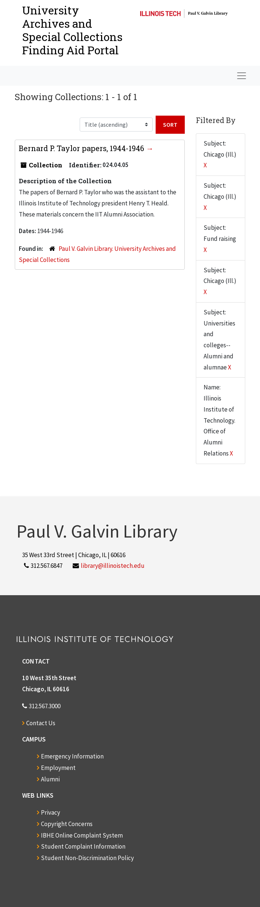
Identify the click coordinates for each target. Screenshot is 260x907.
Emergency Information (72, 756)
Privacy (50, 812)
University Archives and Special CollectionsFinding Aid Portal (72, 30)
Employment (58, 768)
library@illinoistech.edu (113, 566)
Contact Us (40, 723)
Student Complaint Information (83, 846)
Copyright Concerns (67, 824)
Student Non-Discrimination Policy (87, 858)
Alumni (50, 779)
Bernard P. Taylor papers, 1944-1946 (82, 148)
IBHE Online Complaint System (82, 835)
